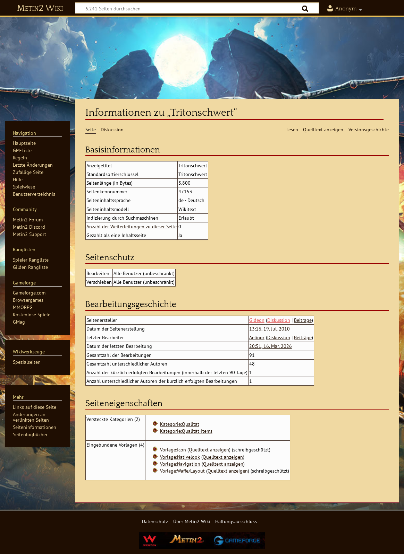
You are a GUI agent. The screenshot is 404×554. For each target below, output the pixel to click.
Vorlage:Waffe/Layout (182, 470)
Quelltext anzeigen (209, 449)
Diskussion (278, 320)
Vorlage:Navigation (180, 463)
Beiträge (303, 320)
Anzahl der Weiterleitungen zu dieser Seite (131, 226)
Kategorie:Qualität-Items (186, 431)
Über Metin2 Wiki (191, 521)
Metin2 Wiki (40, 8)
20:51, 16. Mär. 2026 (270, 346)
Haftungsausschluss (236, 521)
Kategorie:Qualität (179, 424)
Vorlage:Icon (173, 449)
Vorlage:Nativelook (180, 457)
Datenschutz (155, 521)
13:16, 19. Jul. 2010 (269, 328)
